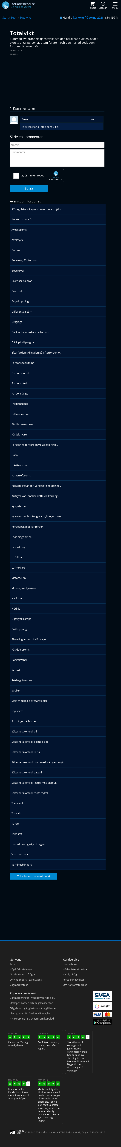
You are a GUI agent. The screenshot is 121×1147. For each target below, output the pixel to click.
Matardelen (19, 578)
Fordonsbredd (20, 373)
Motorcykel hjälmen (24, 588)
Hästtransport (20, 465)
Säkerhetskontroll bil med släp (30, 742)
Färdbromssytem (22, 424)
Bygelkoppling (20, 301)
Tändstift (17, 834)
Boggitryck (18, 270)
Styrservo (17, 711)
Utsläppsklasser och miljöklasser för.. (32, 1003)
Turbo (15, 823)
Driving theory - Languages (26, 979)
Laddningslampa (22, 537)
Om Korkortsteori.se (75, 985)
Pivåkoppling (19, 629)
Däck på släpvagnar (23, 342)
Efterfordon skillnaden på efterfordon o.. (36, 352)
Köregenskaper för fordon (27, 526)
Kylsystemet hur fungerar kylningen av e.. (37, 516)
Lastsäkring (18, 547)
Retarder (17, 670)
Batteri (16, 250)
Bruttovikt (18, 291)
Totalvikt (25, 17)
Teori (14, 17)
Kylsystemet (19, 506)
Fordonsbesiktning (23, 363)
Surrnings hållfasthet (24, 721)
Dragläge (17, 322)
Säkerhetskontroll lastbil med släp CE (34, 782)
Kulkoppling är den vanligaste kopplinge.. (36, 485)
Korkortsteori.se (49, 1132)
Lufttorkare (19, 567)
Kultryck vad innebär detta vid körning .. (35, 496)
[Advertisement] (57, 81)
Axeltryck (17, 240)
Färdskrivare (19, 434)
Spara (29, 188)
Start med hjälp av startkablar (29, 701)
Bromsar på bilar (22, 281)
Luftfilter (17, 557)
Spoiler (16, 690)
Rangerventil (19, 660)
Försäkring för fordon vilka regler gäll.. (35, 445)
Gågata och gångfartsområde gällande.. (33, 1008)
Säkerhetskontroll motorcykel (30, 793)
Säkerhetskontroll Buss (26, 752)
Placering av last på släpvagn (29, 639)
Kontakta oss (70, 964)
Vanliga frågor (71, 974)
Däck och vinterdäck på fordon (30, 332)
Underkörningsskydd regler (28, 844)
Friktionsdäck (20, 404)
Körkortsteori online (75, 969)
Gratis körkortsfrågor (22, 974)
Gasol (15, 455)
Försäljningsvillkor (73, 979)
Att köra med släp (22, 219)
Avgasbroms (19, 229)
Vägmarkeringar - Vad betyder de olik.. (32, 998)
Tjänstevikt (18, 803)
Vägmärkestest (19, 985)
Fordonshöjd (19, 383)
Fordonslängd (20, 393)
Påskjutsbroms (21, 649)
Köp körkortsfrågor (21, 969)
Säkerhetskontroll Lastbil (27, 772)
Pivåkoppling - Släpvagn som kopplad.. (32, 1018)
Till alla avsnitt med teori (33, 876)
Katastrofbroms (21, 475)
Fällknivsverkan (21, 414)
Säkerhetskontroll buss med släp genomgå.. (38, 762)
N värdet (17, 598)
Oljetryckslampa (21, 619)
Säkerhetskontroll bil (24, 731)
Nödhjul (16, 608)
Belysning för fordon (24, 260)
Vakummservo (20, 854)
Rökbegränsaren (22, 680)
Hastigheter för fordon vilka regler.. (31, 1013)
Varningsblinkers (22, 864)
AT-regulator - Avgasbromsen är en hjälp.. (37, 209)
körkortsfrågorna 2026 (88, 17)
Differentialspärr (22, 311)
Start (5, 17)
